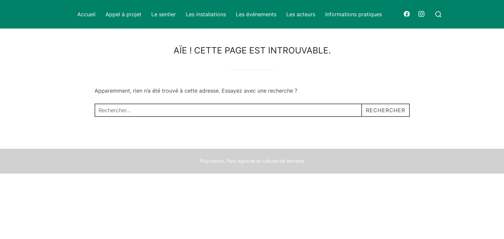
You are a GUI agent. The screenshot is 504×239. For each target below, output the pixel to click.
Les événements (256, 14)
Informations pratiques (353, 14)
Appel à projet (123, 14)
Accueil (86, 14)
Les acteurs (300, 14)
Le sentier (163, 14)
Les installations (206, 14)
